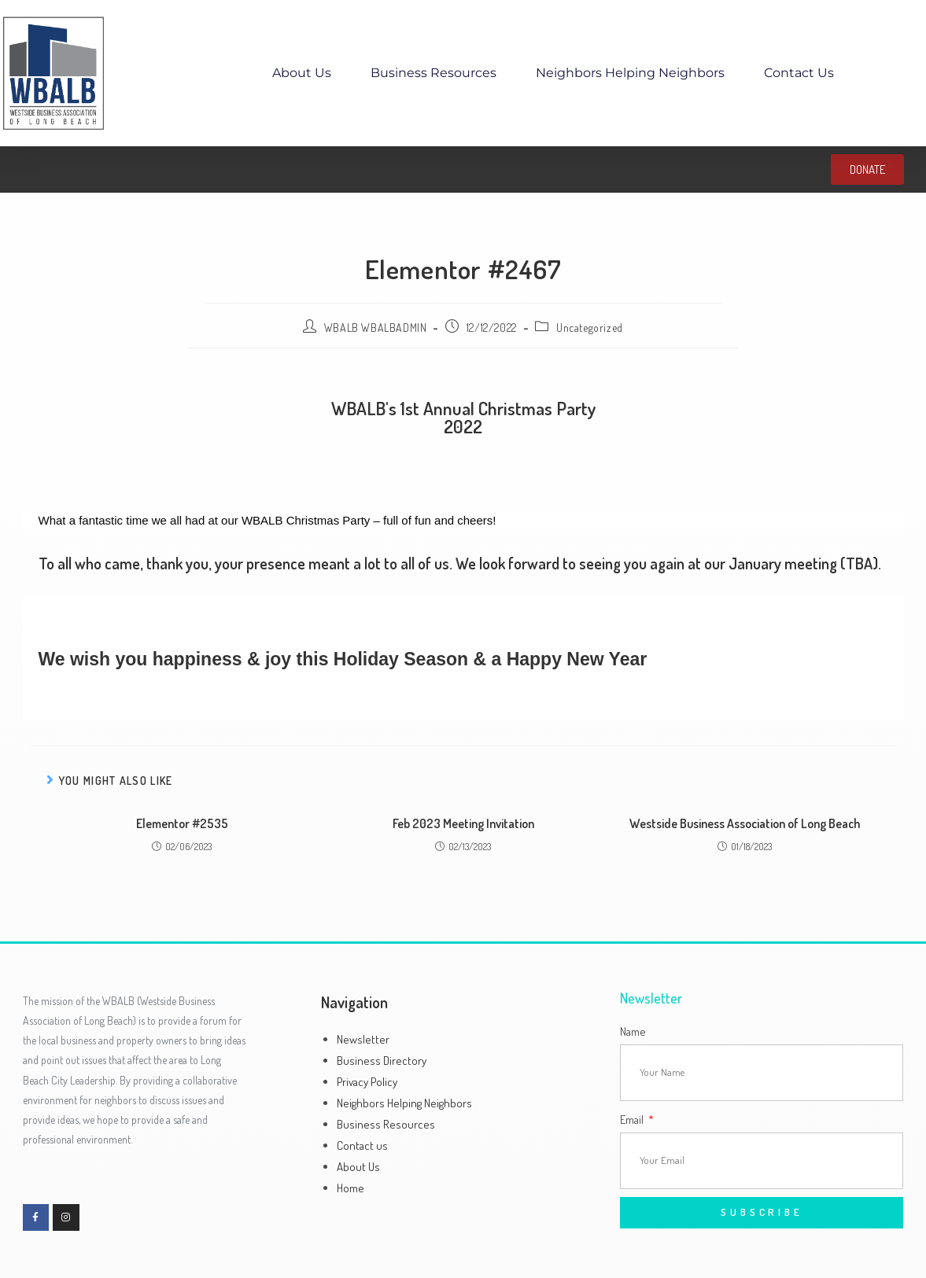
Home (350, 1187)
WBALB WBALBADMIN (375, 327)
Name (633, 1031)
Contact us (799, 72)
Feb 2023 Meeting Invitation (463, 823)
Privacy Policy (367, 1081)
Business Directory (381, 1060)
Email (633, 1119)
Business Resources (433, 72)
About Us (301, 72)
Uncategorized (589, 327)
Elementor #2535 (182, 823)
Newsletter (363, 1039)
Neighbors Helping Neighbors (630, 72)
